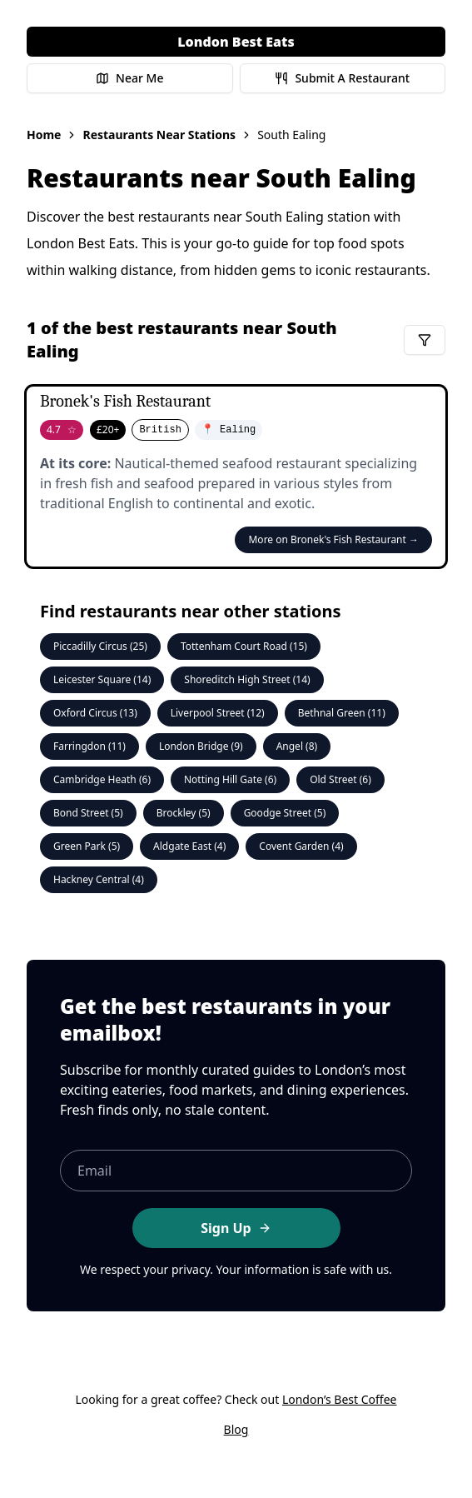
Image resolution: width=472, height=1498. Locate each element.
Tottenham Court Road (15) (244, 646)
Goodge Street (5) (285, 813)
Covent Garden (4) (301, 846)
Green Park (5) (86, 846)
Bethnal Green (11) (341, 713)
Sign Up (236, 1228)
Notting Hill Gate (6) (230, 779)
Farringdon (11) (89, 746)
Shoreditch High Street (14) (247, 679)
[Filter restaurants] (424, 340)
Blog (236, 1429)
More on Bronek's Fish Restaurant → (333, 539)
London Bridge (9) (201, 746)
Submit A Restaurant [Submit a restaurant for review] (342, 78)
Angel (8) (297, 746)
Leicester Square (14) (102, 679)
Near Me (129, 78)
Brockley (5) (184, 813)
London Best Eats (235, 41)
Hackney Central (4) (98, 879)
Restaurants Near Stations (159, 134)
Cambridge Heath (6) (102, 779)
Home (44, 134)
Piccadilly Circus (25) (100, 646)
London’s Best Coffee (339, 1399)
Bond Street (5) (88, 813)
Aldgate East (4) (189, 846)
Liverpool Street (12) (218, 713)
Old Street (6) (340, 779)
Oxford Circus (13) (95, 713)
